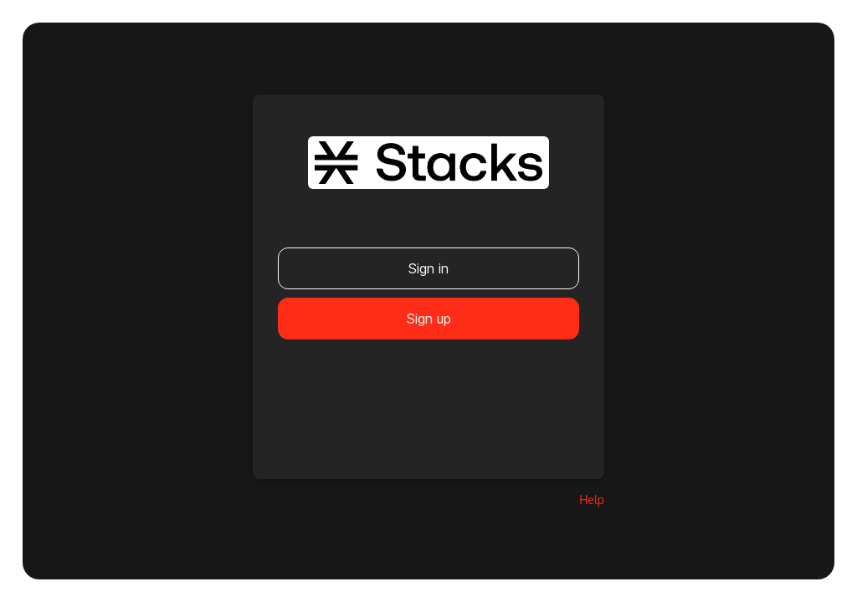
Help (591, 499)
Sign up (429, 318)
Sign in (428, 268)
